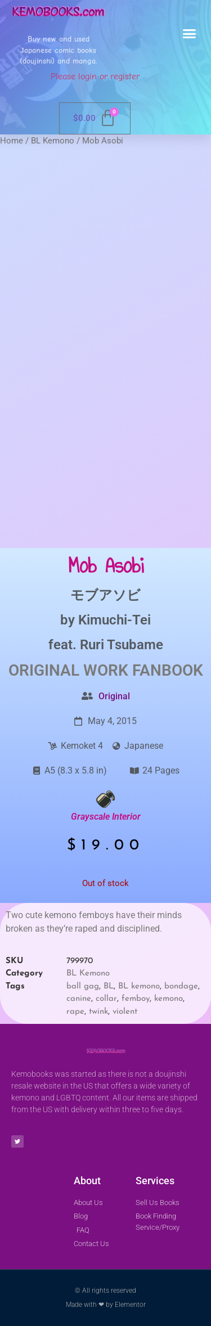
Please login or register (95, 76)
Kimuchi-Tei (114, 620)
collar (106, 999)
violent (125, 1012)
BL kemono (139, 986)
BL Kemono (52, 141)
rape (75, 1012)
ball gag (82, 986)
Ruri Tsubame (121, 645)
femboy (136, 999)
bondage (181, 986)
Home (11, 141)
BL (109, 986)
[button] (189, 33)
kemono (168, 999)
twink (98, 1012)
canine (78, 999)
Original (114, 696)
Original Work (68, 670)
